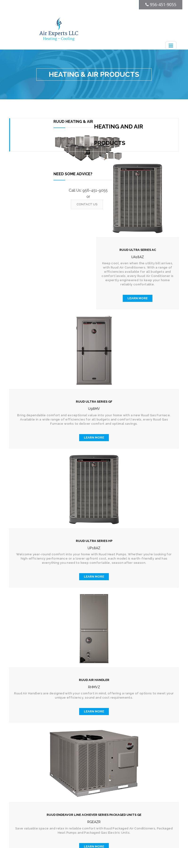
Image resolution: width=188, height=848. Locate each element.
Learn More (137, 298)
